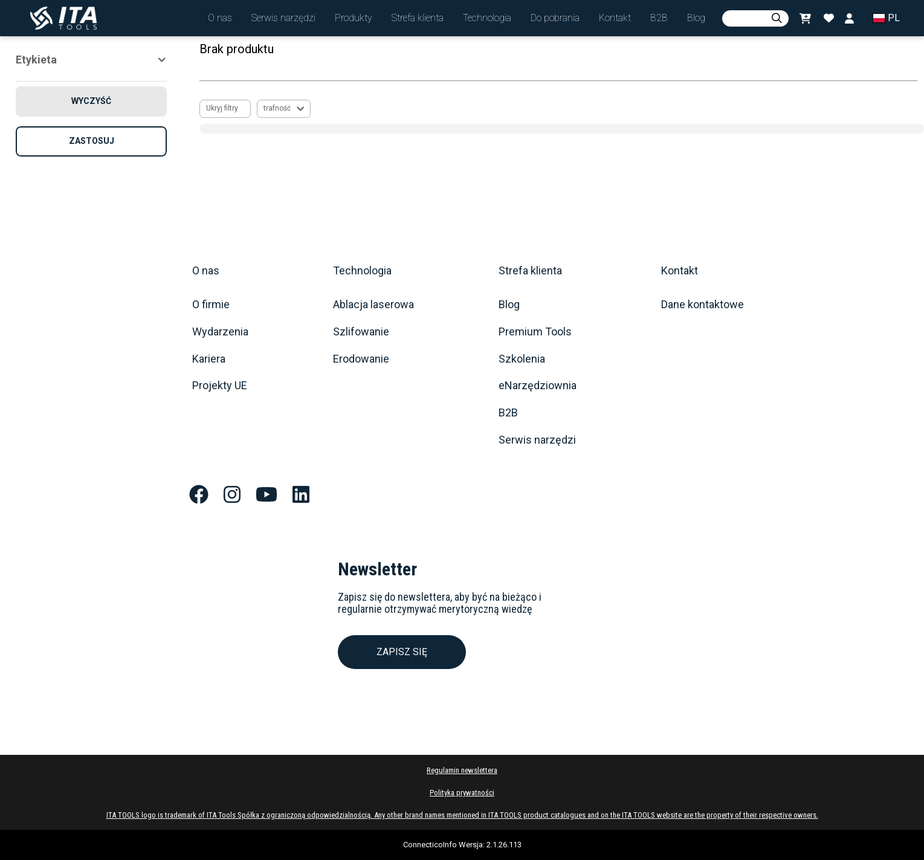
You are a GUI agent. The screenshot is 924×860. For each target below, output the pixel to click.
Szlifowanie (361, 332)
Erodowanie (361, 359)
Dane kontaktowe (702, 305)
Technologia (362, 271)
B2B (508, 413)
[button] (220, 18)
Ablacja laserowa (373, 305)
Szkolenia (522, 359)
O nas (205, 271)
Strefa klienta (530, 271)
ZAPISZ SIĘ (401, 652)
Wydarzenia (220, 332)
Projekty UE (219, 386)
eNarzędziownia (538, 386)
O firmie (211, 305)
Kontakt (679, 271)
